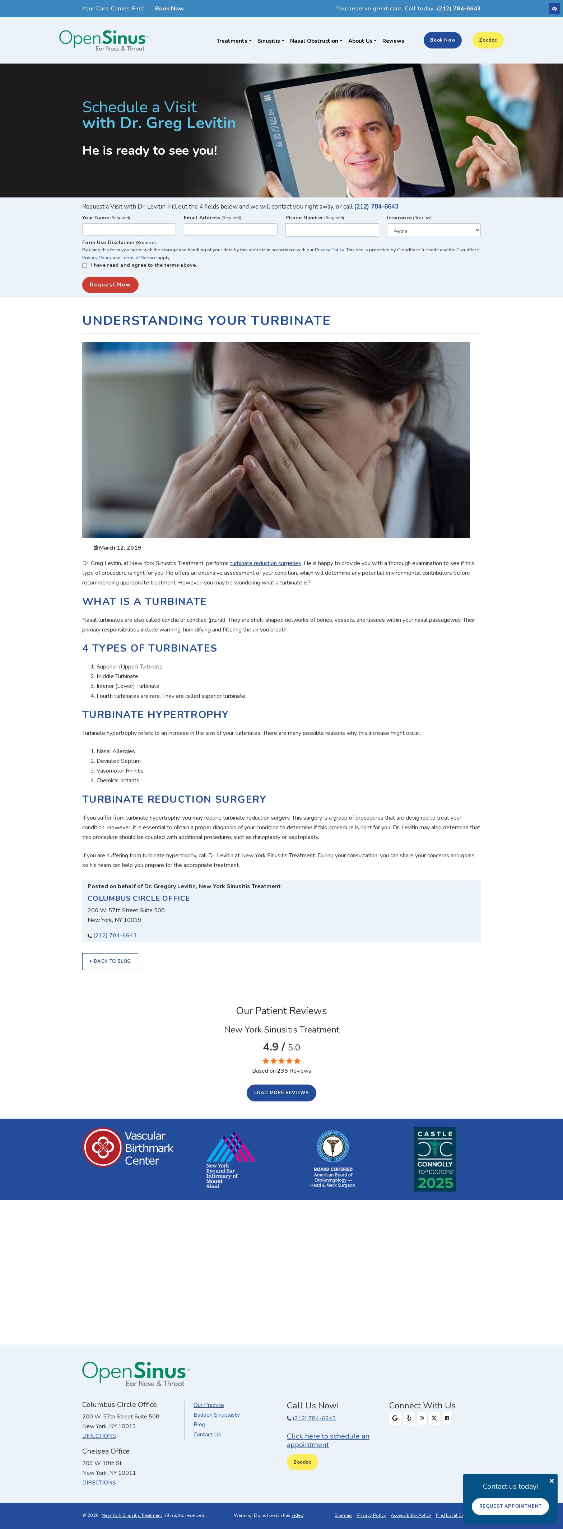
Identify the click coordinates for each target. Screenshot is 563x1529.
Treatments (234, 41)
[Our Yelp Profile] (409, 1418)
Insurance (410, 217)
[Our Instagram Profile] (421, 1418)
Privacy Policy (329, 250)
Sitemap (343, 1515)
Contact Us (207, 1435)
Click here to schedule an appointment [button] (328, 1440)
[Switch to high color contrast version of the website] (554, 8)
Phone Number (314, 217)
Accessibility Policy (411, 1515)
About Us (362, 41)
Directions (99, 1436)
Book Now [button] (169, 9)
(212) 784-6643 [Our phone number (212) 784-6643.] (115, 936)
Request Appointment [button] (510, 1506)
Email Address (212, 217)
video (297, 1515)
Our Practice (209, 1405)
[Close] (551, 1480)
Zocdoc (488, 40)
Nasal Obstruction (316, 41)
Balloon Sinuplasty (217, 1415)
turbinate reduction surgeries (265, 563)
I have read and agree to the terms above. (143, 265)
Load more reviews (281, 1093)
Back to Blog (110, 961)
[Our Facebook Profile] (447, 1418)
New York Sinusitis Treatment (132, 1515)
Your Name (106, 217)
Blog (199, 1424)
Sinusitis (270, 41)
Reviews (393, 41)
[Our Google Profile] (395, 1418)
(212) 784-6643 (376, 206)
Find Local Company (457, 1515)
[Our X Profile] (434, 1418)
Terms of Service (139, 258)
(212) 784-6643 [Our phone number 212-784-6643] (459, 9)
